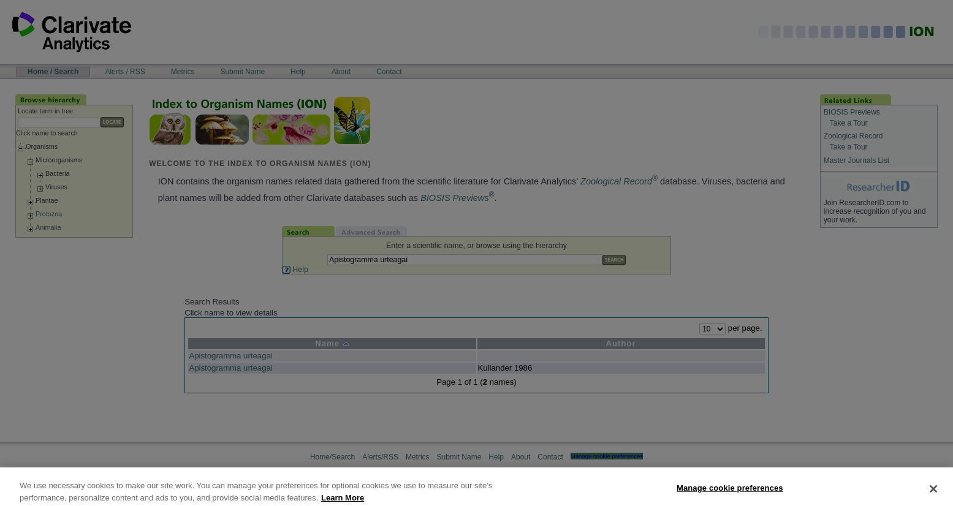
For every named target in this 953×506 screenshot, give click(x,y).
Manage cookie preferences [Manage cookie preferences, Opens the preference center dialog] (730, 493)
